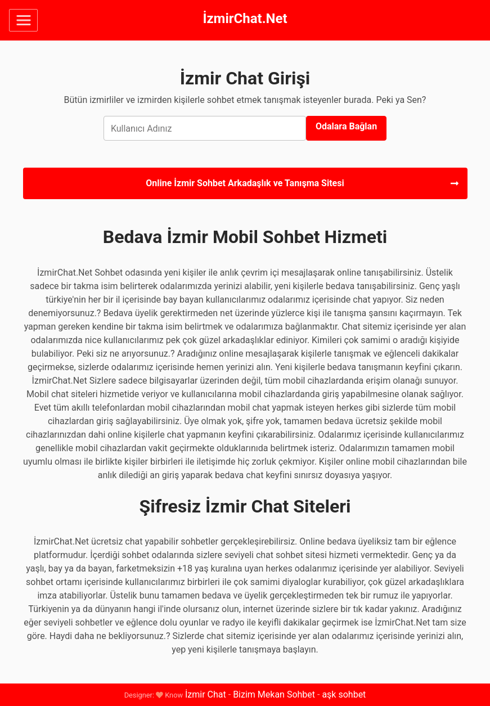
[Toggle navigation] (23, 20)
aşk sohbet (344, 694)
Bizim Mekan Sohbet (274, 694)
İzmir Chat (205, 694)
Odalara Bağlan (346, 126)
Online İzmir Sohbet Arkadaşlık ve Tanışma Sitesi (302, 183)
